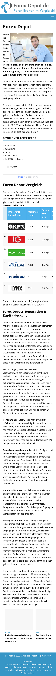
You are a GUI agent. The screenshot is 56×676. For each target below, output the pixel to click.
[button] (52, 17)
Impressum (46, 656)
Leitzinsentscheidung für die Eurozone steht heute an (18, 638)
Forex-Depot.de (33, 656)
